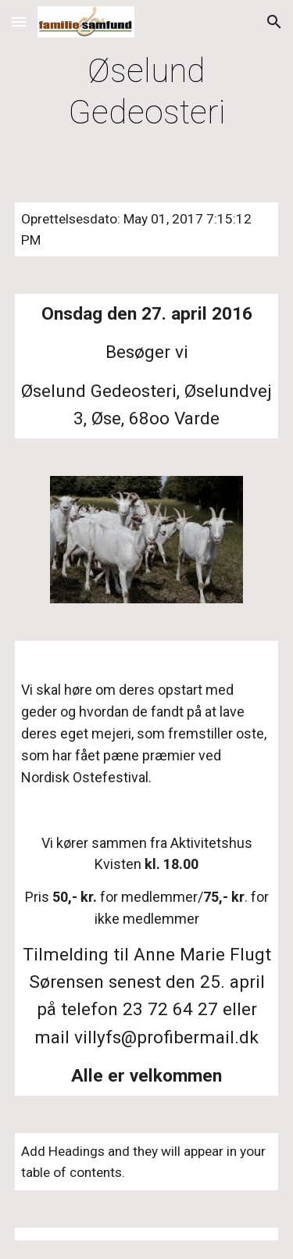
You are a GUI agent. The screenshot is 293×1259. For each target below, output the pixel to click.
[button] (19, 21)
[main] (147, 92)
